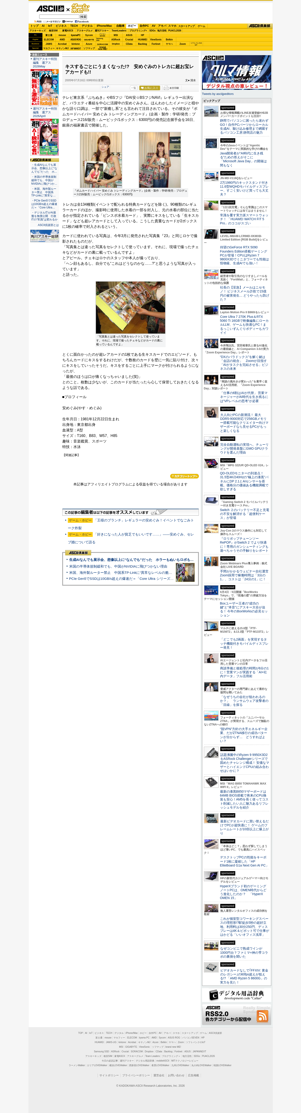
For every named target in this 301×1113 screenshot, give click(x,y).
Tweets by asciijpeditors (218, 94)
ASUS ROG (75, 39)
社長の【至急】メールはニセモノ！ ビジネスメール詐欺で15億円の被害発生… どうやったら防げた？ (244, 293)
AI (43, 25)
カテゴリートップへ (184, 476)
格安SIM (53, 30)
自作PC (144, 25)
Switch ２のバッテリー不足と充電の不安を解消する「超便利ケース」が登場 (244, 514)
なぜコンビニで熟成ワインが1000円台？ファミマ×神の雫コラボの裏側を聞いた (244, 952)
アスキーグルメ (85, 30)
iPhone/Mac (104, 25)
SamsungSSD (99, 39)
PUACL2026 (174, 30)
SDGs (152, 30)
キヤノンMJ (62, 48)
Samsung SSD (101, 1051)
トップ (34, 25)
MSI (116, 35)
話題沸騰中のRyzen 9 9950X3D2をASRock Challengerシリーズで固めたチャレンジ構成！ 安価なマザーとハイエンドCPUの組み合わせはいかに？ (244, 763)
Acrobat (62, 44)
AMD (62, 39)
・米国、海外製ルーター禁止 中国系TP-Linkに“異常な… (43, 192)
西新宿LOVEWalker (139, 1065)
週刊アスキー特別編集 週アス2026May (45, 62)
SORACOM (137, 1051)
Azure (89, 44)
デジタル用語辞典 (145, 1060)
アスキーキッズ (38, 30)
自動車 (120, 25)
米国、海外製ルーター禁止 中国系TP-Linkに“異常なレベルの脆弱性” (123, 573)
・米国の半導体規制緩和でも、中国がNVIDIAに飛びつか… (44, 180)
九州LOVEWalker (180, 1065)
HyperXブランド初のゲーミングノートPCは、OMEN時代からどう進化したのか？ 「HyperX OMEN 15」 (243, 892)
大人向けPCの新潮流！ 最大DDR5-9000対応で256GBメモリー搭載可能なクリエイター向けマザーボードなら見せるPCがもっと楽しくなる (244, 423)
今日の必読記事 (110, 1060)
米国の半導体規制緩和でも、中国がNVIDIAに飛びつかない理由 (118, 566)
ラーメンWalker (77, 1065)
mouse (62, 35)
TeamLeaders (119, 30)
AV (153, 25)
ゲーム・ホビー (80, 8)
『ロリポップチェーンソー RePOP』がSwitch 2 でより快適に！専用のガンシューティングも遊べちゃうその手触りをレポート (244, 544)
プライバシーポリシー (136, 1075)
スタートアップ (186, 26)
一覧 (133, 88)
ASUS (129, 35)
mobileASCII (162, 1060)
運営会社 (158, 1075)
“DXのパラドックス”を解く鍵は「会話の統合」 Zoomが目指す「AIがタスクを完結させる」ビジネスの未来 (244, 363)
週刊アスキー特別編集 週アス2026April (45, 112)
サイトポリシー (109, 1075)
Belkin (169, 39)
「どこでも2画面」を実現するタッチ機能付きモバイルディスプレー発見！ (244, 643)
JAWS (49, 44)
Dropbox (116, 44)
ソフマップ (89, 48)
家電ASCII (67, 30)
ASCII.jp (50, 9)
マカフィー (49, 48)
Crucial (129, 39)
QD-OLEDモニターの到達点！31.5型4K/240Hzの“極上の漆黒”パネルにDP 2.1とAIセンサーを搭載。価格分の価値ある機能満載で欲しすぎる (244, 481)
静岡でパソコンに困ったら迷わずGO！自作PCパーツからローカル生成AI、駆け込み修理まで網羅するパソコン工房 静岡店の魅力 (244, 126)
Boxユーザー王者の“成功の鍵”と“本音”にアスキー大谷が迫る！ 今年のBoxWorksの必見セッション (244, 609)
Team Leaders (152, 1056)
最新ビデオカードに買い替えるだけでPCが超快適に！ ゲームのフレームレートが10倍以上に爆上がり (244, 827)
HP (142, 35)
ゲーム (201, 26)
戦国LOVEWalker (222, 1065)
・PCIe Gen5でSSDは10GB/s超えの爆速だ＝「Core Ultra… (44, 204)
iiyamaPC (75, 35)
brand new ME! (173, 1047)
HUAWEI (142, 39)
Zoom (182, 44)
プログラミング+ (138, 30)
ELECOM (49, 39)
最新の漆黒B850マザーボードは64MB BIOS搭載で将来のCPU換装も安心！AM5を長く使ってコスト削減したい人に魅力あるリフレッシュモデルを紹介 (244, 799)
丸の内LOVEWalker (201, 1065)
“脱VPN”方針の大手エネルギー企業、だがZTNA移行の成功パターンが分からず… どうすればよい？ (244, 735)
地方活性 (162, 30)
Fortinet (156, 44)
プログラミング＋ (171, 1056)
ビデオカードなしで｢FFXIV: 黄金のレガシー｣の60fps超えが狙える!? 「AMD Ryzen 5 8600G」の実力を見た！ (244, 976)
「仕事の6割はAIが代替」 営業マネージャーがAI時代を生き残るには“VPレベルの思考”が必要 (244, 397)
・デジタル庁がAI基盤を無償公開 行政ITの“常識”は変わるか (44, 216)
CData (129, 44)
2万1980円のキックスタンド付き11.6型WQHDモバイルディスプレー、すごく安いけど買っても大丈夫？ (244, 188)
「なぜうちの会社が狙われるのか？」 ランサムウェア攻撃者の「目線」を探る (244, 701)
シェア (105, 86)
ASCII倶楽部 (259, 26)
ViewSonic (156, 39)
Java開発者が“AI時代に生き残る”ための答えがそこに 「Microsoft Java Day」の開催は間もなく (243, 159)
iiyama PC (144, 1037)
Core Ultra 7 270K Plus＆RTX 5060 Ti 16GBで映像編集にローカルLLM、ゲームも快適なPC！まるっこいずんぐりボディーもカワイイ (244, 324)
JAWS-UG (111, 1042)
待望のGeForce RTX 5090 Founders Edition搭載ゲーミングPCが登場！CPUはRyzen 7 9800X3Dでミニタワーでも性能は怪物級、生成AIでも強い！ (244, 255)
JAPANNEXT (75, 48)
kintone (76, 44)
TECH (74, 25)
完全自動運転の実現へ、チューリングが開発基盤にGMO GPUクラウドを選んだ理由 (244, 448)
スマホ (172, 25)
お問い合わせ (176, 1075)
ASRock (115, 39)
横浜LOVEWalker (118, 1065)
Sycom (89, 35)
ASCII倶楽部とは (48, 225)
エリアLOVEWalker (97, 1065)
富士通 (48, 35)
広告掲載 (193, 1075)
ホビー (132, 25)
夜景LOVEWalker (160, 1065)
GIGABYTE (89, 40)
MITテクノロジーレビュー (184, 1060)
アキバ (162, 25)
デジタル (87, 25)
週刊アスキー (102, 30)
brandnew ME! (102, 48)
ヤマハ (169, 44)
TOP (80, 1033)
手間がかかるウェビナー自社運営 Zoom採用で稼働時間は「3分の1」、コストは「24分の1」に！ (246, 575)
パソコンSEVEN (102, 35)
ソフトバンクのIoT (196, 44)
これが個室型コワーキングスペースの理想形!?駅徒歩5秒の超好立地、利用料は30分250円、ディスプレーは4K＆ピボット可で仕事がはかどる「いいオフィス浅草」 (244, 926)
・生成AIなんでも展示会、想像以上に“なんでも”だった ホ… (44, 168)
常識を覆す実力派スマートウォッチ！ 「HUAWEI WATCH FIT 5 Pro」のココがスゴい (244, 219)
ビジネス (61, 25)
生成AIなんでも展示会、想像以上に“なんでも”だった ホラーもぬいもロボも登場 (133, 560)
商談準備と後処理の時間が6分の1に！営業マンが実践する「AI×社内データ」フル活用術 (244, 672)
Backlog (142, 44)
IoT (50, 25)
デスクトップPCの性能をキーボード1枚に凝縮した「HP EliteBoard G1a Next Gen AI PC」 (244, 861)
